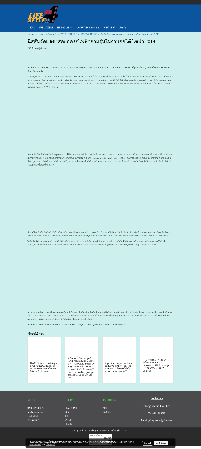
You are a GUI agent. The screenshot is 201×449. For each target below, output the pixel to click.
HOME (31, 27)
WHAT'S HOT (109, 27)
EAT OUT (69, 420)
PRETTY (68, 424)
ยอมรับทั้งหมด (161, 443)
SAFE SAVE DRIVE (46, 27)
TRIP (67, 416)
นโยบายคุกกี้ (50, 444)
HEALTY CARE (71, 408)
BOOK (67, 412)
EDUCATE (106, 412)
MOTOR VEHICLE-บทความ (88, 27)
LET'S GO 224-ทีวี (65, 27)
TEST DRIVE (32, 416)
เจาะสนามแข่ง (34, 420)
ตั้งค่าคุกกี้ (147, 443)
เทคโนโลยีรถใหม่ (35, 412)
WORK (105, 408)
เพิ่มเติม (123, 27)
